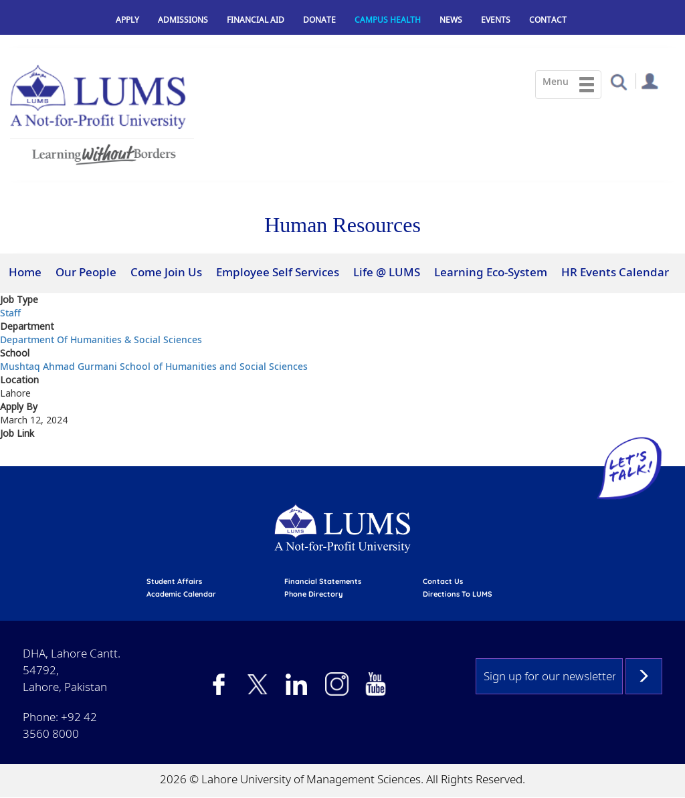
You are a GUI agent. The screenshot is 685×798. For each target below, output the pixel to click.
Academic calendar (181, 594)
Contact (548, 19)
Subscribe (643, 676)
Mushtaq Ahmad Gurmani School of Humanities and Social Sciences (154, 366)
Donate (319, 19)
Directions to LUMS (457, 594)
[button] (618, 81)
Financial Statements (322, 581)
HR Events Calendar (615, 272)
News (450, 19)
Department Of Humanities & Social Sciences (101, 339)
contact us (443, 581)
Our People (86, 272)
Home (25, 272)
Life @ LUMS (386, 272)
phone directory (313, 594)
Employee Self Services (277, 272)
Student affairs (174, 581)
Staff (10, 312)
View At (18, 457)
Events (495, 19)
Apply (127, 19)
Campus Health (388, 19)
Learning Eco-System (490, 272)
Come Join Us (166, 272)
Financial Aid (255, 19)
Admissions (183, 19)
